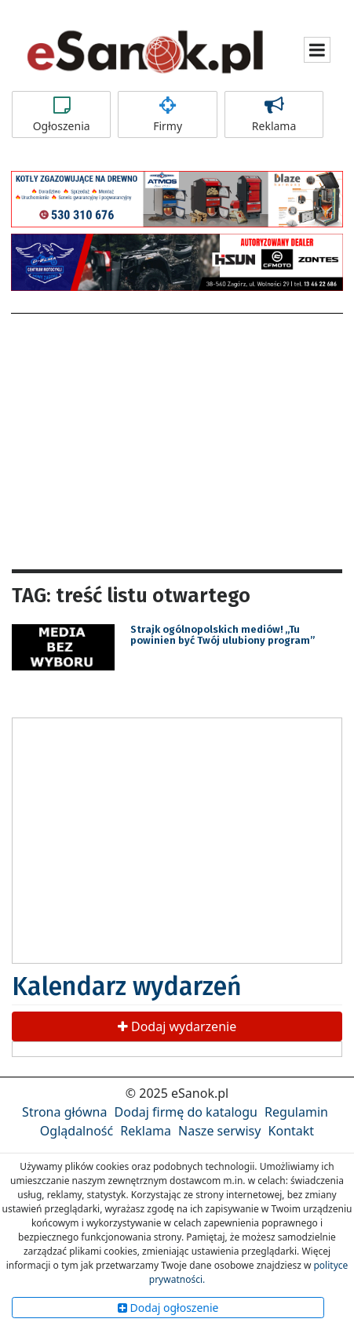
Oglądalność (76, 1130)
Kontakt (291, 1130)
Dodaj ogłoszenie (168, 1307)
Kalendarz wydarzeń (127, 986)
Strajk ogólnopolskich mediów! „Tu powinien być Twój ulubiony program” (222, 634)
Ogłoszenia (61, 114)
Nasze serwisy (219, 1130)
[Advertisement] (177, 439)
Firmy (167, 114)
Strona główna (64, 1112)
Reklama (274, 114)
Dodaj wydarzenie (177, 1026)
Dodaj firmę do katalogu (186, 1112)
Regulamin (296, 1112)
